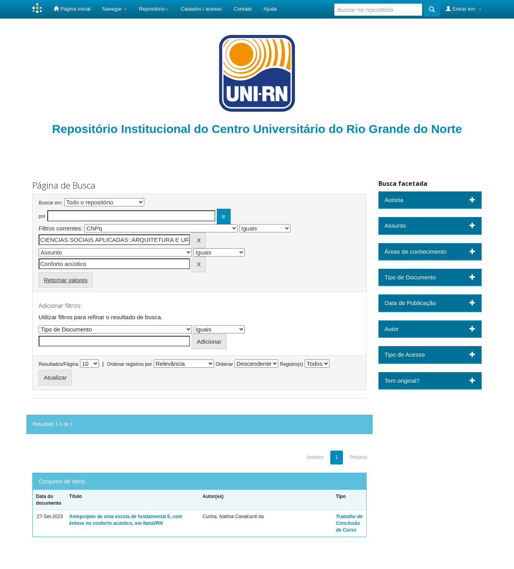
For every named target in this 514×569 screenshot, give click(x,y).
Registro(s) (291, 364)
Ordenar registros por (129, 364)
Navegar (114, 9)
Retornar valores (66, 280)
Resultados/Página (58, 364)
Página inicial (72, 9)
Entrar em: (464, 9)
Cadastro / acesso (201, 9)
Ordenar (224, 364)
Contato (243, 9)
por (42, 216)
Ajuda (270, 9)
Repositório (154, 9)
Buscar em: (51, 203)
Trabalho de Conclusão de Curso (349, 523)
